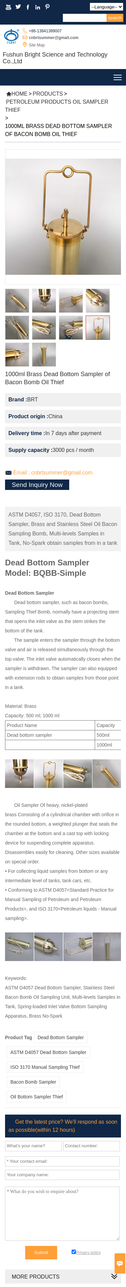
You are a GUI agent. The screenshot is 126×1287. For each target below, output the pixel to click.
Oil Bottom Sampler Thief (36, 1096)
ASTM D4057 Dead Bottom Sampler (48, 1052)
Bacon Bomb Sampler (33, 1082)
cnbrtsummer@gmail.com (54, 37)
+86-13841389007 (45, 31)
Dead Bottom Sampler (61, 1037)
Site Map (37, 45)
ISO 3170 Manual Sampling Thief (45, 1067)
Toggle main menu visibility (118, 75)
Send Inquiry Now (37, 484)
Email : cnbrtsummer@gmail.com (52, 472)
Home (17, 94)
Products (48, 94)
